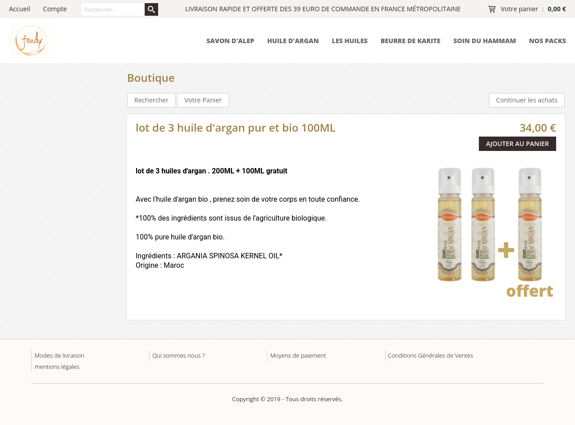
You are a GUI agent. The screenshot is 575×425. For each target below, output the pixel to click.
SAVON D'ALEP (230, 40)
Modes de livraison (59, 355)
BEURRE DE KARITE (410, 40)
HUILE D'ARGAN (293, 40)
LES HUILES (350, 40)
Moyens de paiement (298, 355)
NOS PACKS (547, 40)
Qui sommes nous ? (178, 355)
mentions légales (57, 367)
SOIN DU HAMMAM (484, 40)
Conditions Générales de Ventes (430, 355)
